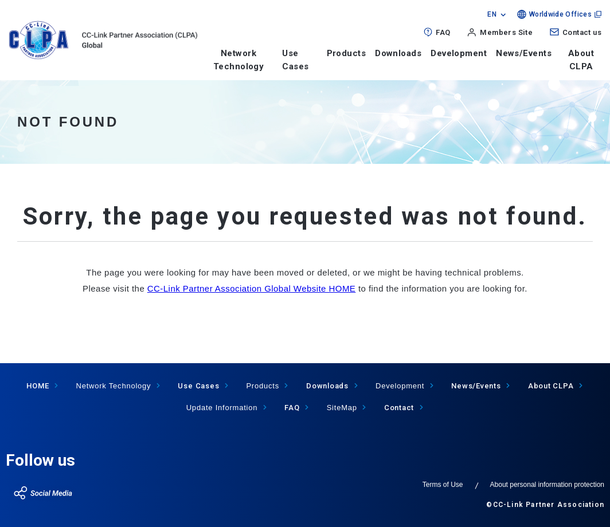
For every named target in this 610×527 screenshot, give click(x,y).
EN (491, 14)
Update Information (222, 407)
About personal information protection (547, 485)
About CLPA (581, 60)
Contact (399, 407)
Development (459, 53)
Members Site (506, 32)
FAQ (443, 32)
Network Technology (238, 60)
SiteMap (342, 407)
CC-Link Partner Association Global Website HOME (251, 288)
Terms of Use (443, 485)
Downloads (398, 53)
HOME (37, 386)
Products (346, 53)
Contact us (581, 32)
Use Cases (198, 386)
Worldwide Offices (560, 14)
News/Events (524, 53)
